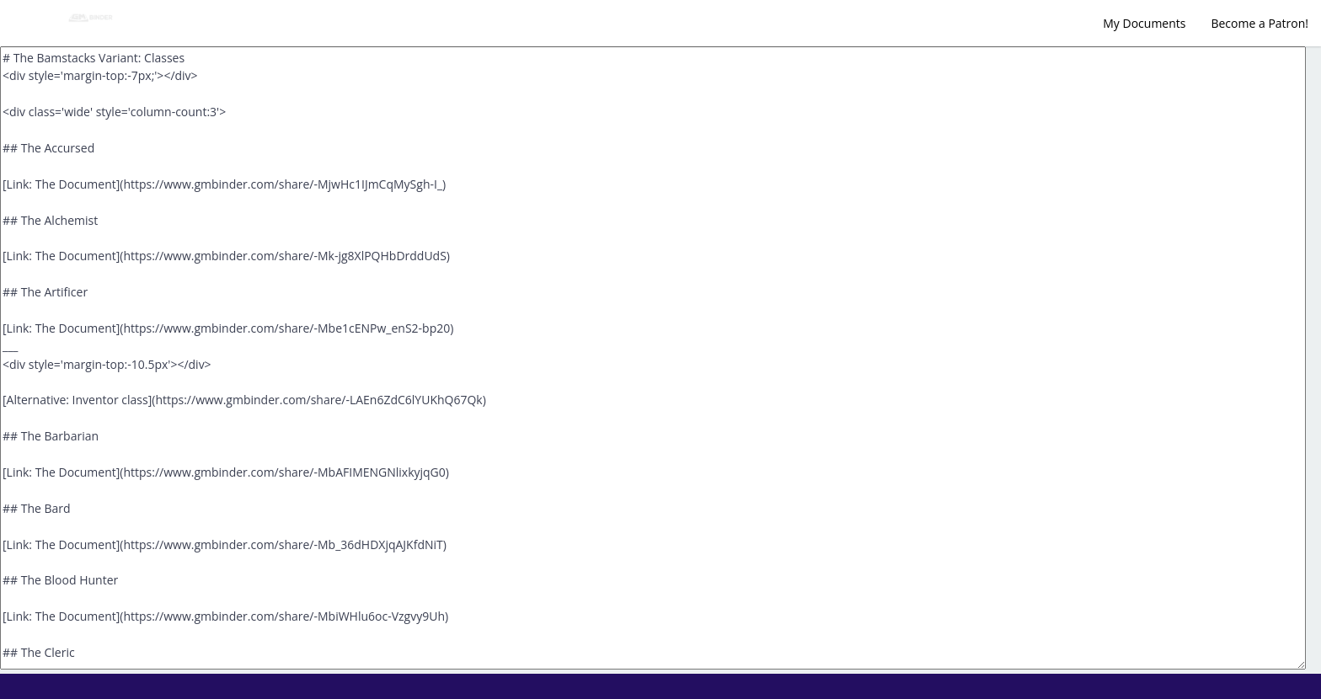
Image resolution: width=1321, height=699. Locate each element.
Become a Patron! (1259, 23)
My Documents (1144, 23)
